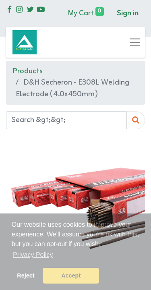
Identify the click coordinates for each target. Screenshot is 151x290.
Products (27, 71)
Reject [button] (25, 275)
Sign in (128, 13)
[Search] (136, 120)
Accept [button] (71, 275)
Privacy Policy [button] (33, 254)
